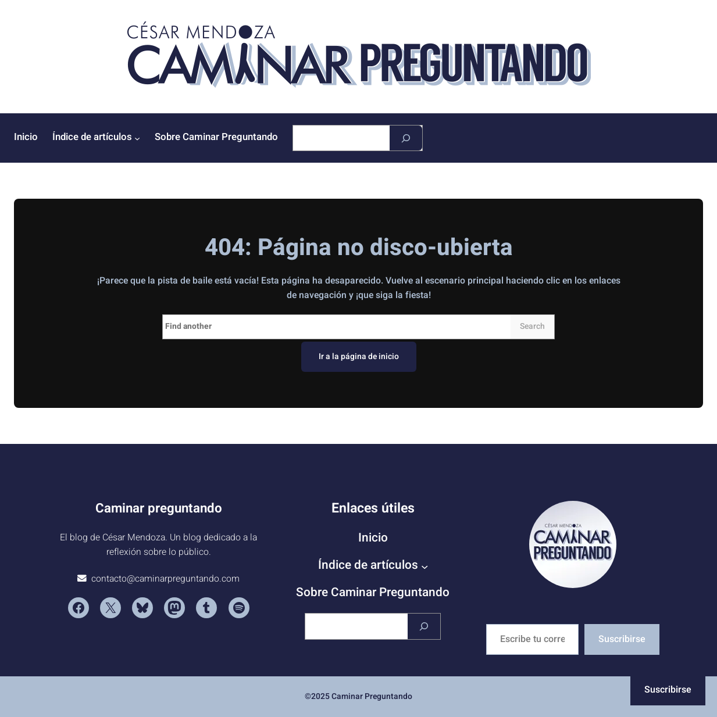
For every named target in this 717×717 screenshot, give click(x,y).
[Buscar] (406, 138)
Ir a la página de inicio (359, 356)
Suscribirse (621, 639)
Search (532, 326)
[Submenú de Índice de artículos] (137, 138)
